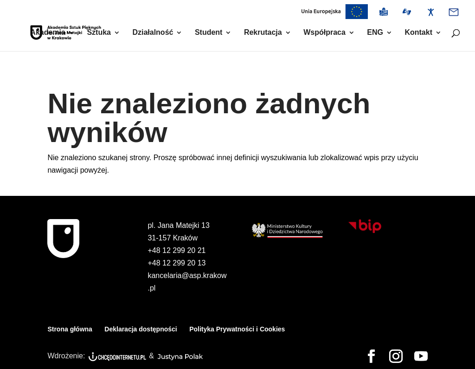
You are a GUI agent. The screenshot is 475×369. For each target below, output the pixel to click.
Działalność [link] (152, 32)
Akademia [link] (47, 32)
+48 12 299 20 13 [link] (176, 263)
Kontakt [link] (418, 32)
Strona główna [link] (69, 329)
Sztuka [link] (99, 32)
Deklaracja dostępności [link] (140, 329)
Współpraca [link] (324, 32)
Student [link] (209, 32)
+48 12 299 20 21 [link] (176, 250)
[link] (335, 14)
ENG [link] (375, 32)
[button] (371, 357)
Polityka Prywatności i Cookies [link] (237, 329)
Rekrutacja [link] (263, 32)
